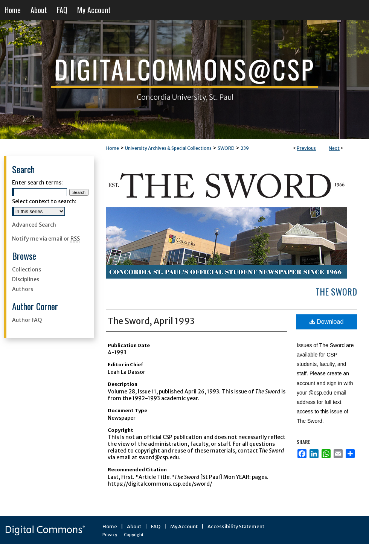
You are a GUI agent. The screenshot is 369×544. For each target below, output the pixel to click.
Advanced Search (34, 224)
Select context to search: (44, 201)
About (134, 526)
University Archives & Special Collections (168, 148)
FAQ (155, 526)
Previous (306, 148)
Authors (22, 289)
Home (112, 148)
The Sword (336, 291)
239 (245, 148)
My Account (184, 526)
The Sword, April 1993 (151, 321)
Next (334, 148)
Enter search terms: (37, 182)
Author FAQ (27, 320)
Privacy (109, 534)
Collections (26, 269)
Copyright (133, 534)
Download (327, 321)
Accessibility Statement (235, 526)
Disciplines (25, 279)
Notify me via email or (46, 238)
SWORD (226, 148)
